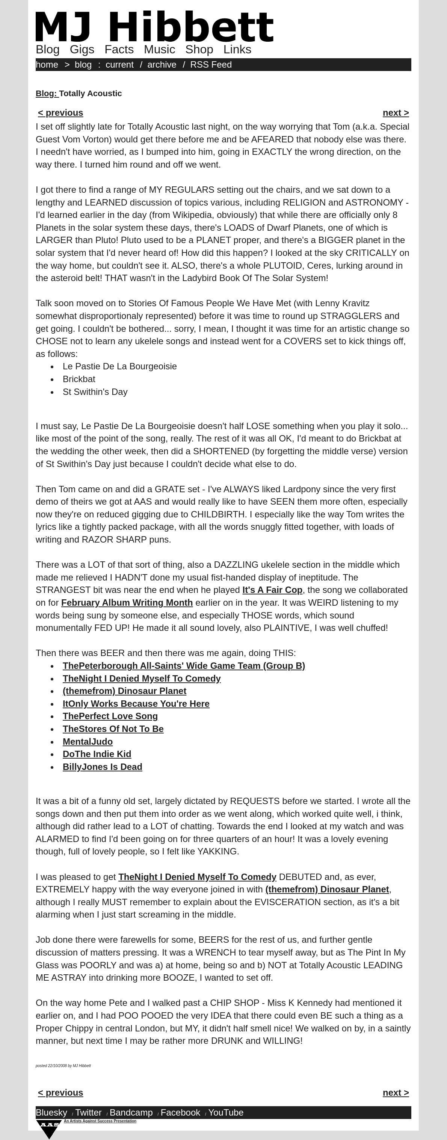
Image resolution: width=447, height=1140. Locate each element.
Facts (119, 49)
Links (238, 49)
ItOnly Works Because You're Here (136, 704)
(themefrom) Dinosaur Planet (124, 691)
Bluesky (51, 1112)
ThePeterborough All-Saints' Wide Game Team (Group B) (184, 666)
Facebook (180, 1112)
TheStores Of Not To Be (113, 729)
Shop (199, 49)
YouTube (225, 1112)
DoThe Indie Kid (97, 754)
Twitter (88, 1112)
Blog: (47, 93)
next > (396, 112)
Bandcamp (131, 1112)
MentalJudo (88, 741)
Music (159, 49)
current (120, 64)
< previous (60, 112)
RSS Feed (211, 64)
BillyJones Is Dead (102, 767)
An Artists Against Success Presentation (100, 1121)
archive (162, 64)
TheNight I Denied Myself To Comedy (142, 678)
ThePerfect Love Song (110, 716)
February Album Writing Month (127, 602)
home (47, 64)
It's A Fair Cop (273, 590)
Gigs (82, 49)
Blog (48, 49)
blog (83, 64)
